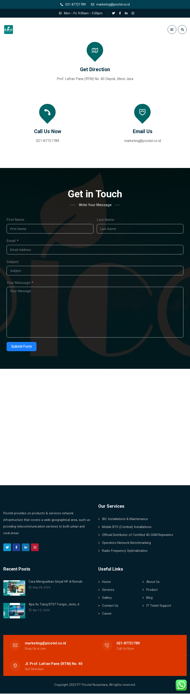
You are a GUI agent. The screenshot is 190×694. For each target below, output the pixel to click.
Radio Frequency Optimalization (125, 551)
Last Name (105, 220)
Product (152, 590)
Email (11, 241)
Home (106, 582)
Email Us (142, 132)
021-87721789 (47, 141)
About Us (153, 582)
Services (108, 590)
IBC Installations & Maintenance (125, 519)
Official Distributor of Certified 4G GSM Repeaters (137, 535)
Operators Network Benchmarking (126, 543)
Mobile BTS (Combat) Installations (127, 527)
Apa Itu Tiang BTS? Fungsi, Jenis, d (54, 605)
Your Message (18, 283)
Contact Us (110, 606)
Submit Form (21, 347)
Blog (149, 598)
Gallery (107, 598)
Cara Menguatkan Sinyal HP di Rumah (55, 582)
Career (107, 614)
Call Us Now (47, 132)
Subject (13, 262)
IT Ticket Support (158, 606)
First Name (15, 220)
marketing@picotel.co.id (142, 141)
